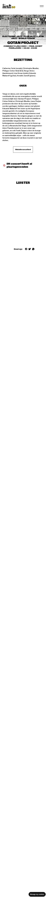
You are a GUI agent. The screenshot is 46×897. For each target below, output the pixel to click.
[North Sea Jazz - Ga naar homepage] (8, 6)
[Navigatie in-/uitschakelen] (42, 6)
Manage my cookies (37, 894)
